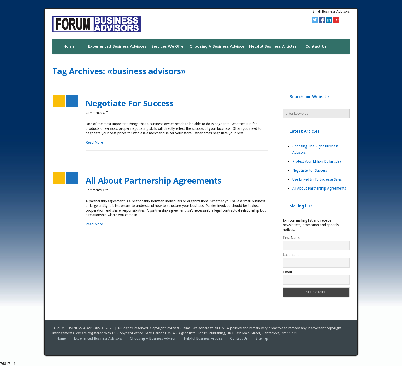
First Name (291, 237)
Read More (94, 142)
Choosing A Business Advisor (153, 338)
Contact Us (238, 338)
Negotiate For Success (130, 103)
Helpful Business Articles (203, 338)
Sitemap (262, 338)
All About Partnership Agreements (154, 180)
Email (287, 272)
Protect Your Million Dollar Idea (316, 161)
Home (61, 338)
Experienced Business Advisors (98, 338)
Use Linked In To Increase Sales (317, 179)
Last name (291, 255)
